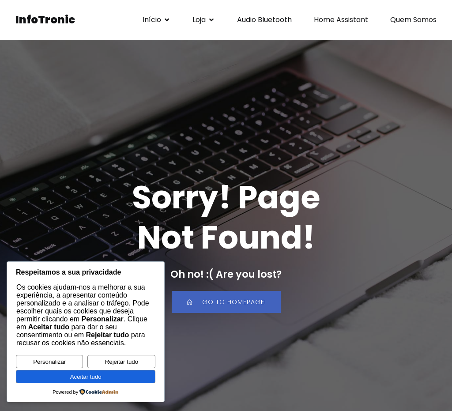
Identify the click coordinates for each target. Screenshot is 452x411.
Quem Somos (413, 20)
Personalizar (49, 361)
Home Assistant (341, 20)
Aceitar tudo (86, 376)
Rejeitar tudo (122, 361)
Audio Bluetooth (264, 20)
